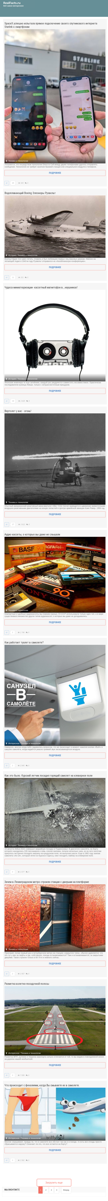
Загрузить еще (54, 1182)
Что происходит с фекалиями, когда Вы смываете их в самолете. (41, 1085)
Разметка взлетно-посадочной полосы (26, 983)
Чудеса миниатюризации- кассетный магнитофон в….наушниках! (40, 287)
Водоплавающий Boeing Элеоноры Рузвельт (30, 193)
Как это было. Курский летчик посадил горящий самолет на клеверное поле (48, 775)
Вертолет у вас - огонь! (17, 411)
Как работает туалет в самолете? (24, 642)
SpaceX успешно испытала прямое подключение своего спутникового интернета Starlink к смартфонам (50, 25)
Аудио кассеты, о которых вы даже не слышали (32, 534)
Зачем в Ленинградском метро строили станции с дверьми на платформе (46, 882)
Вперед (66, 1190)
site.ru (17, 4)
